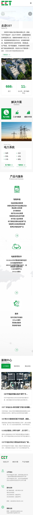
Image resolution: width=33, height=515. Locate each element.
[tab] (6, 113)
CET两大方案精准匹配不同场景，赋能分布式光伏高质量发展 (16, 419)
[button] (30, 14)
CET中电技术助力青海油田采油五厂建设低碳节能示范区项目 (16, 442)
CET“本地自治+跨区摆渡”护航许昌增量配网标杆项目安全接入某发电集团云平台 (16, 407)
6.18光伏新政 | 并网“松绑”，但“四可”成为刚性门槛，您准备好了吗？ (16, 430)
